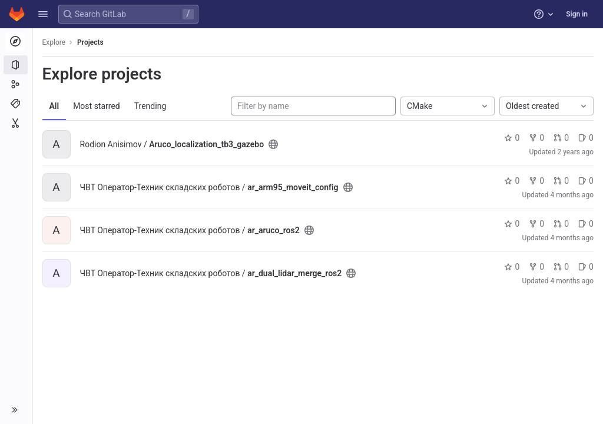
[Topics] (16, 103)
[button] (43, 14)
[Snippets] (16, 123)
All (54, 106)
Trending (150, 106)
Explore (54, 42)
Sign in (577, 14)
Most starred (97, 106)
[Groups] (16, 84)
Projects (91, 42)
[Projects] (16, 64)
